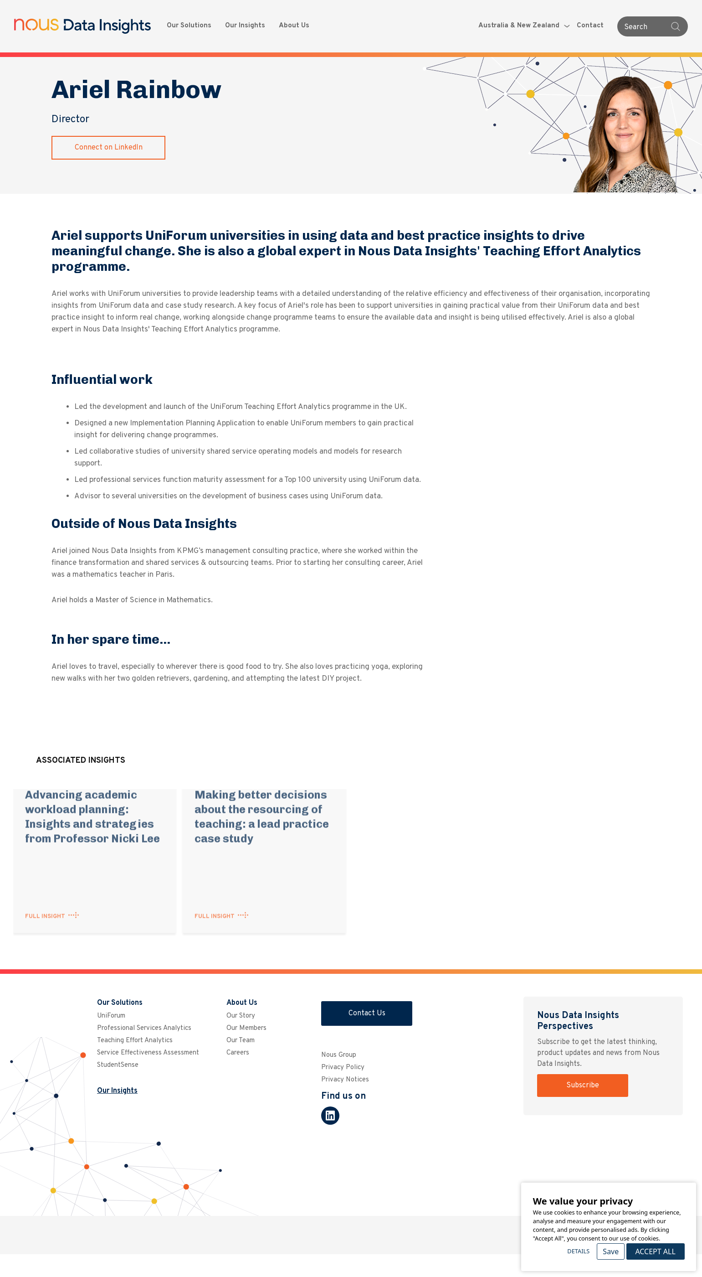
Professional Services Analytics (144, 1028)
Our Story (240, 1016)
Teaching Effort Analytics (135, 1040)
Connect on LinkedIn (109, 147)
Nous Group (338, 1055)
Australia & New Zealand (524, 25)
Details (578, 1251)
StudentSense (117, 1065)
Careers (237, 1053)
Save (611, 1251)
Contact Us (366, 1013)
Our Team (240, 1040)
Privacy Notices (345, 1079)
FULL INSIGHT (45, 904)
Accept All (655, 1251)
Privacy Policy (342, 1067)
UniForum (111, 1016)
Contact (590, 25)
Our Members (246, 1028)
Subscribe (582, 1085)
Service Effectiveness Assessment (148, 1053)
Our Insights (245, 25)
